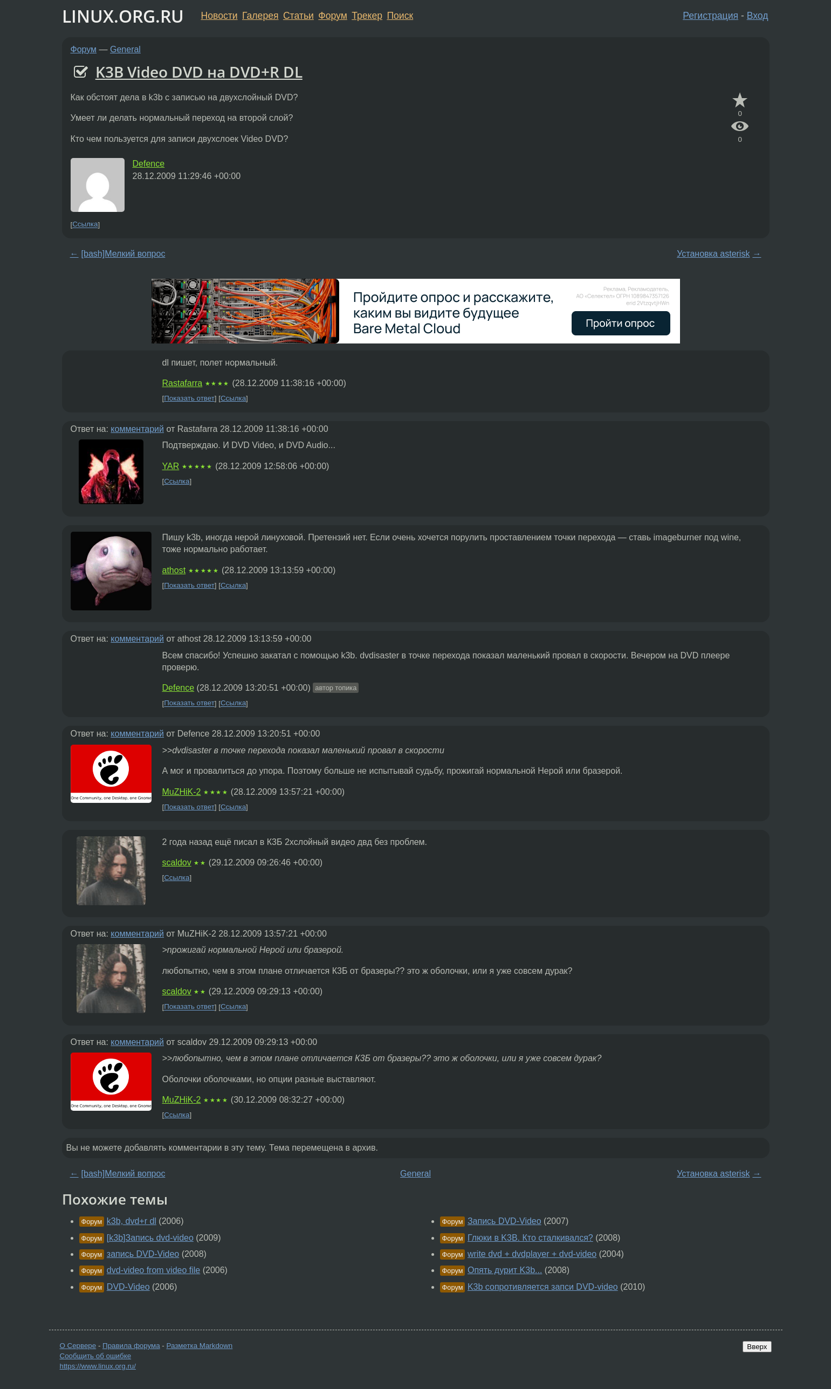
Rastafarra (182, 383)
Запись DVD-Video (504, 1221)
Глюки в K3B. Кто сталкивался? (530, 1237)
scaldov (176, 862)
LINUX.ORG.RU (123, 15)
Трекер (367, 15)
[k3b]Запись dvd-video (150, 1237)
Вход (757, 15)
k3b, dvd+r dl (131, 1221)
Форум (332, 15)
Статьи (298, 15)
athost (174, 570)
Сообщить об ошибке (96, 1356)
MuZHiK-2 (181, 791)
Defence (149, 163)
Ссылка (85, 225)
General (125, 49)
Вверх (757, 1347)
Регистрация (710, 15)
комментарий (137, 429)
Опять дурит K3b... (505, 1270)
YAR (171, 466)
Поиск (400, 15)
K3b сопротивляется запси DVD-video (543, 1286)
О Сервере (78, 1346)
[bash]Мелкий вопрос (123, 253)
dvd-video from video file (153, 1270)
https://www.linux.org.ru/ (98, 1366)
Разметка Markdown (199, 1346)
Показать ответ (189, 398)
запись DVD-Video (143, 1254)
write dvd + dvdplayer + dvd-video (532, 1254)
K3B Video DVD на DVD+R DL (199, 71)
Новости (219, 15)
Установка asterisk (713, 253)
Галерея (260, 15)
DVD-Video (128, 1286)
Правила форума (131, 1346)
